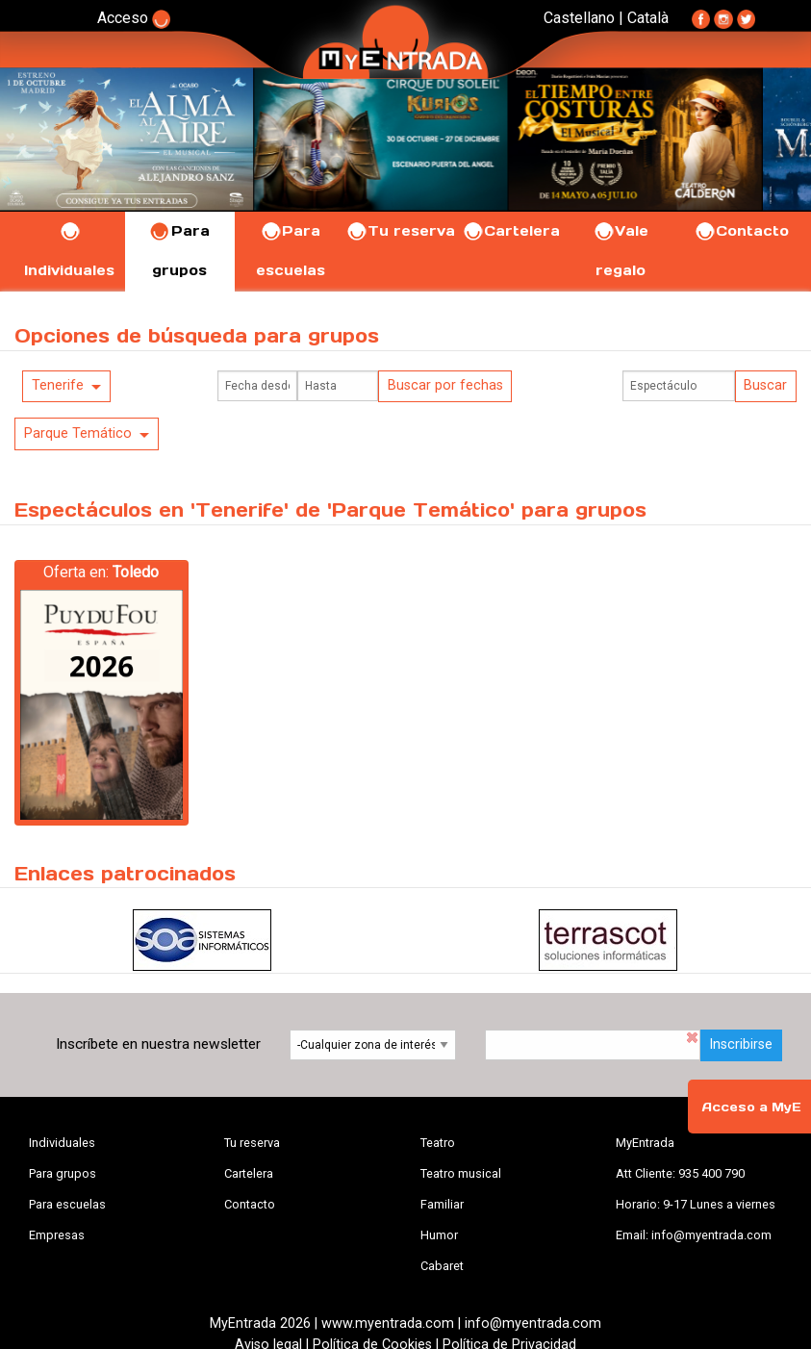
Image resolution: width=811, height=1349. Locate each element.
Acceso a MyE (751, 1107)
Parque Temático (78, 433)
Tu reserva (400, 231)
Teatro (437, 1142)
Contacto (741, 231)
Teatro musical (460, 1173)
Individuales (62, 1142)
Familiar (442, 1204)
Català (648, 18)
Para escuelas (67, 1204)
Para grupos (62, 1173)
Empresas (57, 1235)
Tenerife (58, 385)
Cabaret (442, 1266)
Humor (439, 1235)
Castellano (579, 18)
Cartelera (511, 231)
